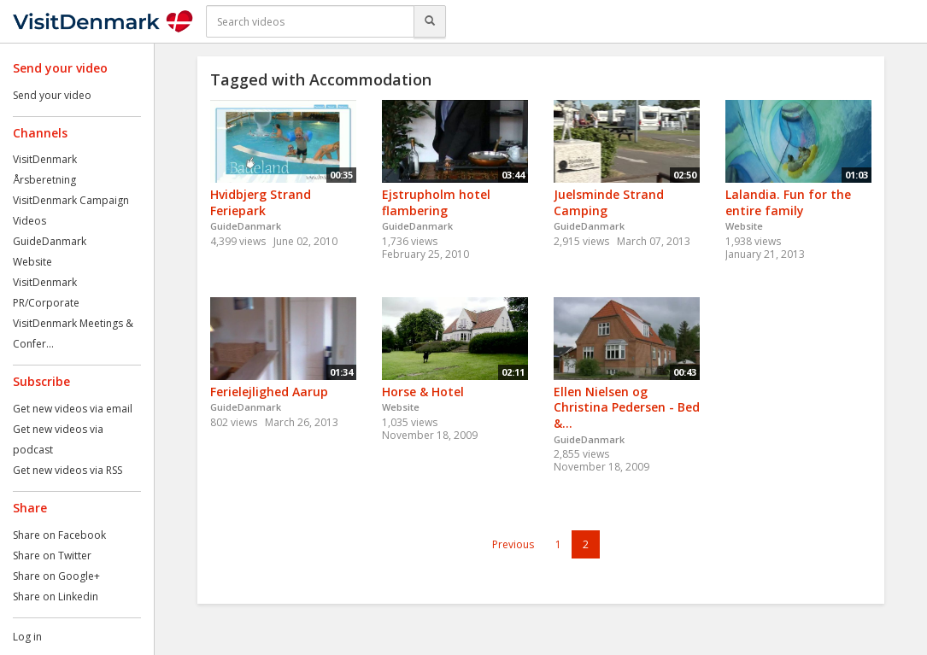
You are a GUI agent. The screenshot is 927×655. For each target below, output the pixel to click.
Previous (513, 544)
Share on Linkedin (55, 596)
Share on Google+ (56, 576)
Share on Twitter (52, 555)
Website (32, 261)
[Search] (430, 21)
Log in (27, 636)
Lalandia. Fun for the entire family (788, 202)
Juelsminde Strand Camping (609, 202)
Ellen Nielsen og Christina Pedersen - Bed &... (627, 407)
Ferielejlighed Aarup (269, 391)
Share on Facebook (59, 535)
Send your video (52, 95)
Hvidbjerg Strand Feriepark (260, 202)
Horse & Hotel (423, 391)
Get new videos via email (72, 408)
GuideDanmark (49, 241)
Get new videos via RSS (67, 470)
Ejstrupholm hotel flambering (436, 202)
